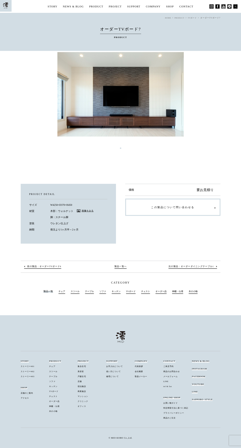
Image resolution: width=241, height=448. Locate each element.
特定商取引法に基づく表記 (177, 408)
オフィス (82, 406)
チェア (58, 291)
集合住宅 (82, 366)
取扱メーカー (142, 376)
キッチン (115, 291)
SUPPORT (134, 6)
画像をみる (88, 211)
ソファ (101, 291)
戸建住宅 (82, 376)
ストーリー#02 (28, 371)
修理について (113, 376)
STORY (50, 6)
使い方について (114, 371)
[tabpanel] (120, 94)
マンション (83, 396)
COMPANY (154, 6)
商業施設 (82, 391)
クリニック (83, 401)
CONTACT (188, 6)
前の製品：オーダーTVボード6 (46, 266)
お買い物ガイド (171, 403)
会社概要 (139, 371)
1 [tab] (120, 148)
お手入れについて (115, 366)
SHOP (171, 6)
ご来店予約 (169, 366)
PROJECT (115, 6)
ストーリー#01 (28, 366)
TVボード (131, 291)
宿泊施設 (82, 386)
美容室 (81, 371)
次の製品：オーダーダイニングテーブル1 (189, 266)
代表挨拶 (139, 366)
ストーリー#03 (28, 376)
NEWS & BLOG (72, 6)
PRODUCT (95, 6)
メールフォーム (171, 376)
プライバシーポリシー (175, 413)
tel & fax (168, 386)
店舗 (80, 381)
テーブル (87, 291)
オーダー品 (162, 291)
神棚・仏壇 (180, 291)
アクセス (25, 398)
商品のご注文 (170, 417)
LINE (166, 381)
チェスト (146, 291)
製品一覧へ (120, 266)
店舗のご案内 (28, 393)
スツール (72, 291)
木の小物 (196, 291)
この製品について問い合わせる (173, 208)
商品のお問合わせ (172, 371)
